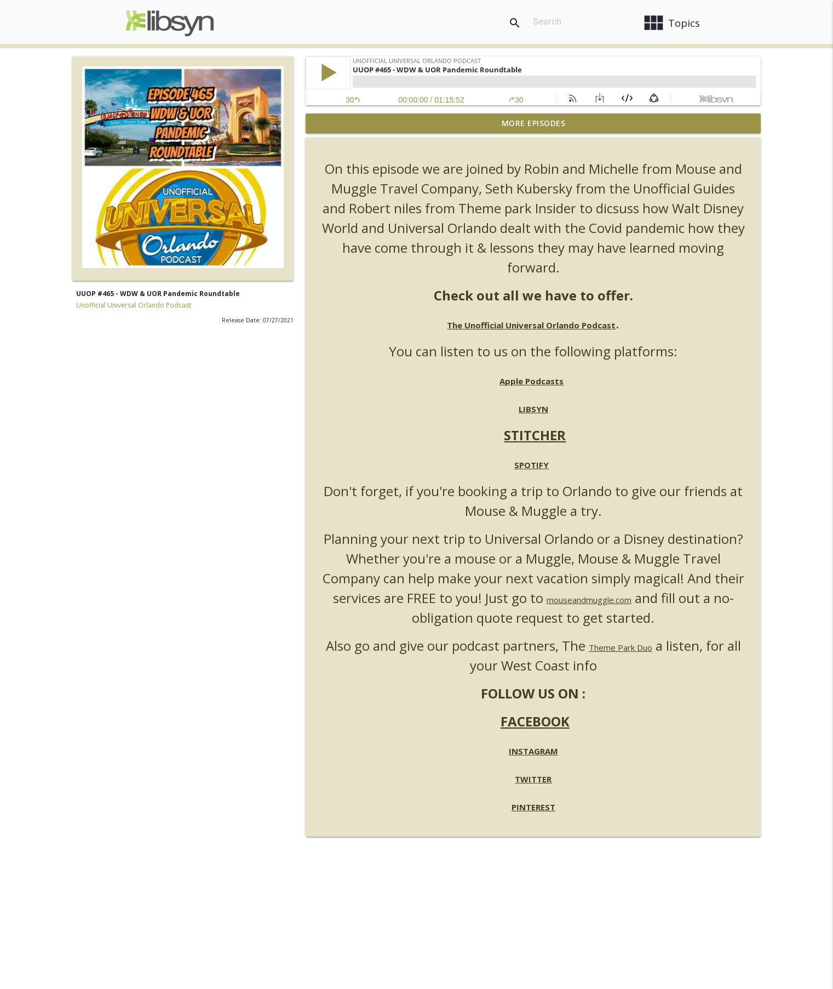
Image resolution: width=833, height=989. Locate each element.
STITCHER (535, 435)
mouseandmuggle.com (589, 599)
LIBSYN (533, 408)
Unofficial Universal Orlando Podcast (133, 305)
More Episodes (534, 123)
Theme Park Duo (620, 647)
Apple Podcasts (531, 381)
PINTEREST (533, 807)
